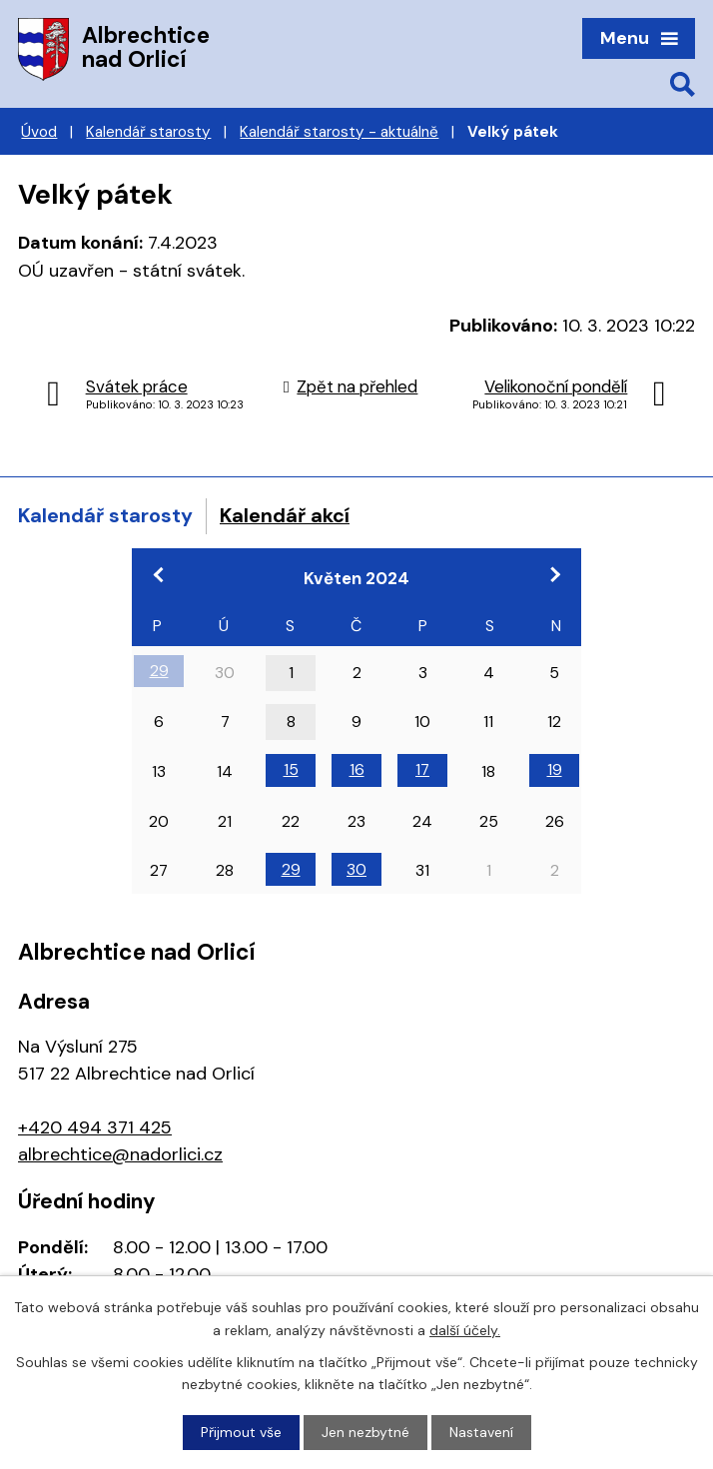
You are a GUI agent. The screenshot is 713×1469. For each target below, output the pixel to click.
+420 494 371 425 (95, 1127)
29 (159, 670)
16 (357, 769)
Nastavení (481, 1432)
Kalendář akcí (285, 515)
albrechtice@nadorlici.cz (120, 1154)
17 (422, 769)
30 (356, 869)
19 (554, 769)
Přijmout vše (241, 1432)
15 (291, 769)
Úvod (39, 132)
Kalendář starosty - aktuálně (339, 132)
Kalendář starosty (148, 132)
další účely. (464, 1329)
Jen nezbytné (365, 1432)
